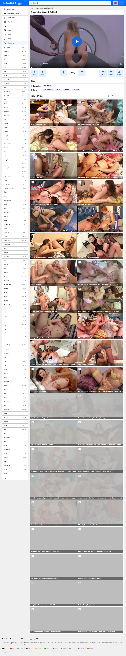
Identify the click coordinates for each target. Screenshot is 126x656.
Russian (15, 373)
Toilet (15, 442)
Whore (15, 470)
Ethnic (15, 196)
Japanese (15, 256)
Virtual (15, 462)
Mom (15, 297)
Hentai (15, 236)
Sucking (15, 417)
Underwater (15, 450)
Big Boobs (15, 92)
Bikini (15, 100)
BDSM (15, 75)
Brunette (15, 112)
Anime (15, 63)
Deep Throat (15, 176)
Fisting (15, 216)
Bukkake (15, 116)
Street (15, 413)
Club (15, 152)
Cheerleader (15, 144)
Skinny (15, 393)
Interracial (15, 252)
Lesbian (15, 269)
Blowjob (15, 108)
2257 (37, 639)
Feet (15, 208)
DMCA (23, 639)
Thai (15, 434)
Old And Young (15, 317)
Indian (15, 248)
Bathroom (15, 83)
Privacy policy (31, 639)
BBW (15, 71)
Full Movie (15, 220)
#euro (58, 90)
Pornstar (15, 349)
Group (15, 228)
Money (15, 301)
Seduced (15, 381)
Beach (15, 87)
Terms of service (15, 639)
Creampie (15, 168)
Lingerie (15, 273)
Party (15, 337)
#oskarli (76, 90)
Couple (15, 164)
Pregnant (15, 353)
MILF (15, 277)
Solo (15, 405)
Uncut (15, 446)
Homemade (15, 240)
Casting (15, 132)
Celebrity (15, 140)
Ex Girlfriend (15, 200)
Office (15, 313)
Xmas (15, 474)
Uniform (15, 454)
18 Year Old (15, 47)
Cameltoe (15, 124)
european (47, 86)
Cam (15, 120)
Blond (15, 104)
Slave (15, 397)
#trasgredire (48, 90)
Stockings (15, 409)
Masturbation (15, 285)
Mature (15, 289)
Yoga (15, 478)
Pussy (15, 361)
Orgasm (15, 325)
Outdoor (15, 333)
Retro (15, 369)
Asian (15, 67)
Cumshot (15, 172)
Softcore (15, 401)
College (15, 156)
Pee (15, 341)
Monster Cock (15, 305)
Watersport (15, 466)
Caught (15, 136)
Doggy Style (15, 180)
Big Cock (15, 96)
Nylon (15, 309)
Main (31, 8)
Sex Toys (15, 385)
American (15, 55)
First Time (15, 212)
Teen (15, 429)
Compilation (15, 160)
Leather (15, 265)
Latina (15, 260)
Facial (15, 204)
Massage (15, 281)
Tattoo (15, 425)
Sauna (15, 377)
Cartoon (15, 128)
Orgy (15, 329)
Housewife (15, 244)
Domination (15, 184)
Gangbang (15, 224)
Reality (15, 365)
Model (15, 293)
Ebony (15, 192)
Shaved (15, 389)
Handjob (15, 232)
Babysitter (15, 79)
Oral (15, 321)
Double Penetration (15, 188)
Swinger (15, 421)
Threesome (15, 438)
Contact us (5, 639)
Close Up (15, 148)
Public (15, 357)
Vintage (15, 458)
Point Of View (15, 345)
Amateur (15, 51)
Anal (15, 59)
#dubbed (67, 90)
